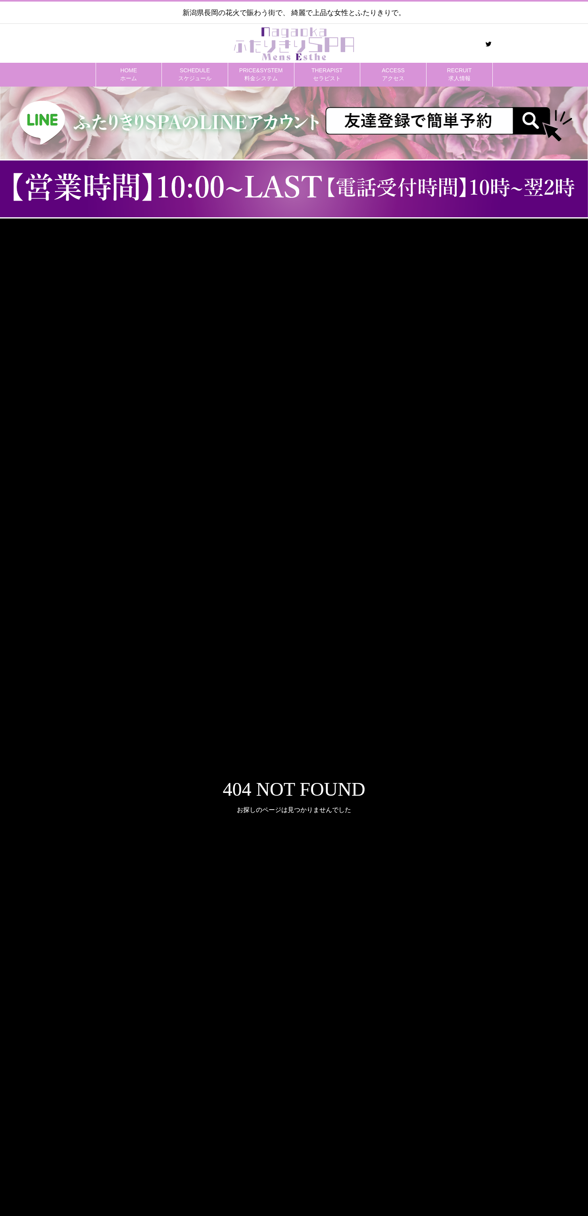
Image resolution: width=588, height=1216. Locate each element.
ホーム (129, 74)
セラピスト (327, 74)
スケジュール (195, 74)
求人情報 (459, 74)
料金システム (261, 74)
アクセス (393, 74)
